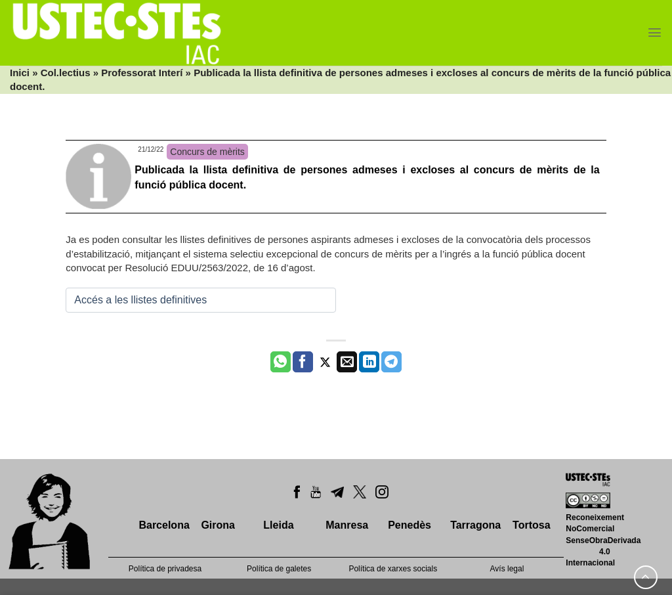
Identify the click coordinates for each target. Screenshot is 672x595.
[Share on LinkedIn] (369, 361)
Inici (20, 72)
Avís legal (507, 568)
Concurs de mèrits (207, 151)
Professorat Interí (141, 72)
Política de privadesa (165, 568)
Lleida (278, 525)
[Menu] (654, 32)
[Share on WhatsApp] (280, 361)
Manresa (347, 525)
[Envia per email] (347, 361)
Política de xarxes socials (392, 568)
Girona (218, 525)
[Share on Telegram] (391, 361)
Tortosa (531, 525)
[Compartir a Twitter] (325, 361)
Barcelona (163, 525)
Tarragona (475, 525)
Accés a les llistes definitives (140, 299)
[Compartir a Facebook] (303, 361)
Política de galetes (279, 568)
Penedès (409, 525)
